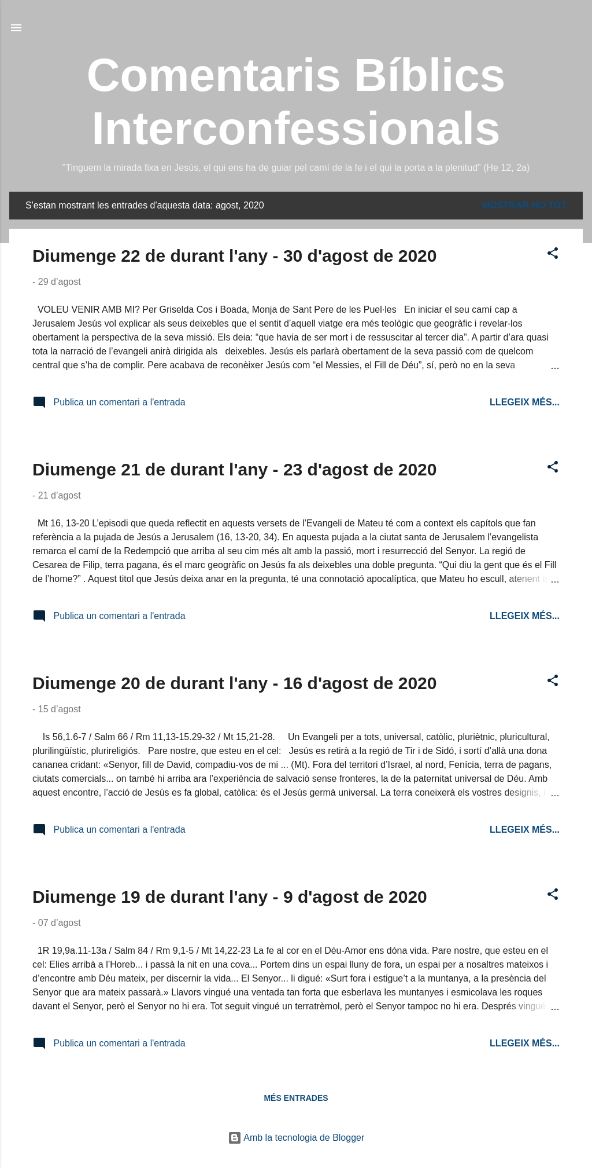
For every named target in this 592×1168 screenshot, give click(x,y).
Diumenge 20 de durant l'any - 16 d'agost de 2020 (234, 683)
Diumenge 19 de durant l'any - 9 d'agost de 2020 (229, 896)
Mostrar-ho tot (524, 205)
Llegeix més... (525, 402)
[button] (553, 255)
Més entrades (296, 1098)
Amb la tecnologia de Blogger (296, 1138)
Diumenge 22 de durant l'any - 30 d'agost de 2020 (234, 255)
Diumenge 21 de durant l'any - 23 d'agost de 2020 (234, 469)
